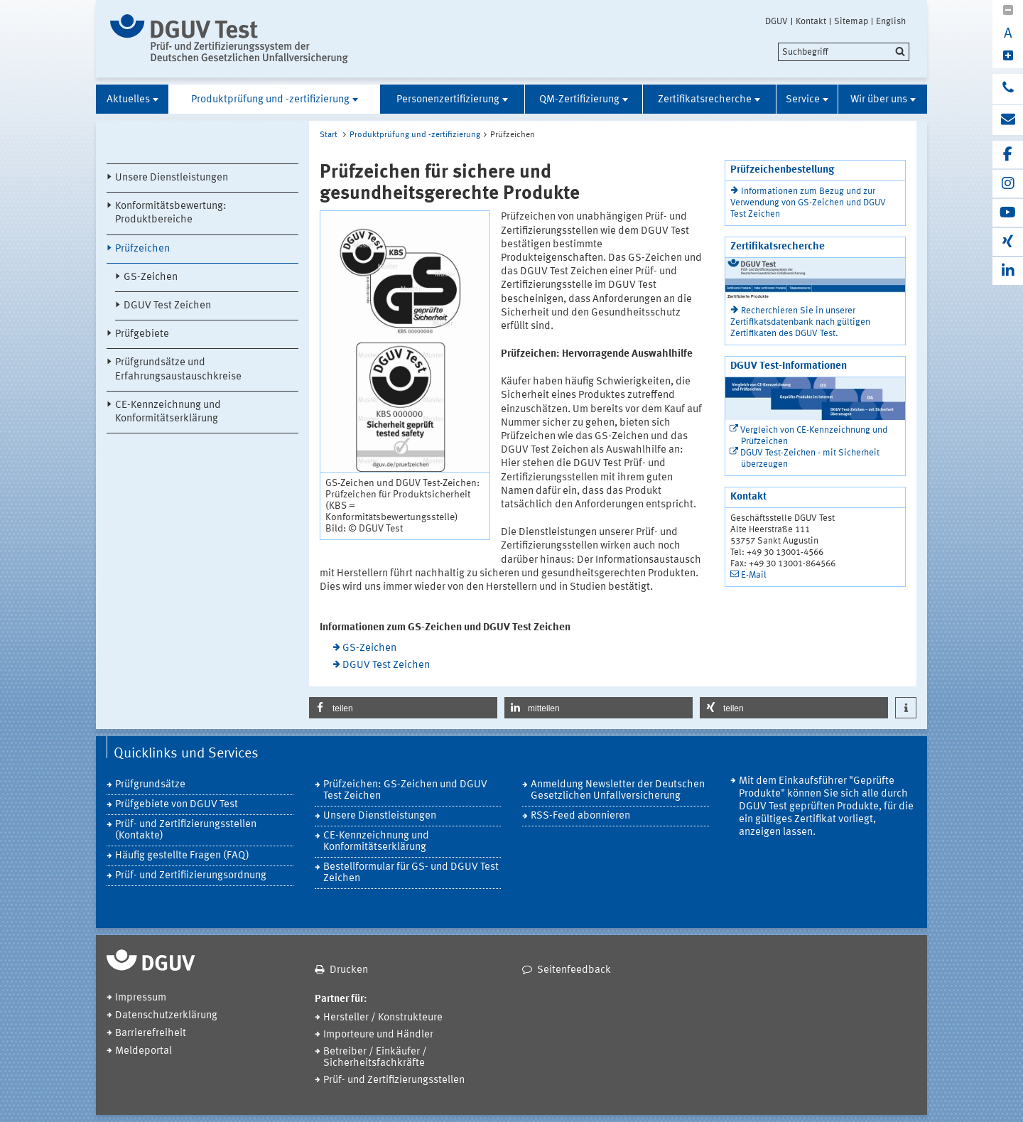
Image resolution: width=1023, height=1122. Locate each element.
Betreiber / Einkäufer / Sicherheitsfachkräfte (375, 1058)
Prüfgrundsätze (150, 785)
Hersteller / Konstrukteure (383, 1018)
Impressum (140, 998)
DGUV (776, 21)
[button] (403, 707)
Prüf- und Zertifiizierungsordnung (190, 875)
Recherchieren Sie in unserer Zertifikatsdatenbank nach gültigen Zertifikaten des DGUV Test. (800, 322)
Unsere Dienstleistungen (171, 178)
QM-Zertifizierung (579, 100)
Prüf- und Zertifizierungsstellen (394, 1080)
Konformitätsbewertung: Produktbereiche (171, 213)
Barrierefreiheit (150, 1033)
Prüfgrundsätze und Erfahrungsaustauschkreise (178, 369)
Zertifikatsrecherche (705, 100)
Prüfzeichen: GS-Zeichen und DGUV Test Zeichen (405, 791)
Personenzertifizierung (447, 100)
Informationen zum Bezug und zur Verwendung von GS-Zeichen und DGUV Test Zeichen (808, 203)
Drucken (349, 970)
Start (328, 135)
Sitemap (851, 21)
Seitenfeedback (574, 970)
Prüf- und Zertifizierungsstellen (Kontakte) (185, 830)
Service (803, 100)
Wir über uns (878, 100)
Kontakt (811, 21)
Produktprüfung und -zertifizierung (270, 100)
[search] (843, 52)
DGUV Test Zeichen (167, 306)
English (891, 21)
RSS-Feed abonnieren (580, 816)
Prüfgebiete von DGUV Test (176, 804)
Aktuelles (128, 100)
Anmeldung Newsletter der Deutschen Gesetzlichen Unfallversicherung (618, 791)
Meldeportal (143, 1051)
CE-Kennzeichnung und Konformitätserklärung (168, 412)
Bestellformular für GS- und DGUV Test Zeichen (411, 873)
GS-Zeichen (151, 277)
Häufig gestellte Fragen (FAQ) (182, 856)
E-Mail (754, 575)
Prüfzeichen (142, 249)
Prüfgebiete (142, 334)
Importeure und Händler (378, 1035)
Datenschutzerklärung (166, 1015)
